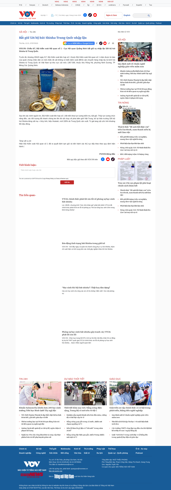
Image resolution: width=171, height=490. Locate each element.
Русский (126, 5)
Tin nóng (123, 102)
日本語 (77, 5)
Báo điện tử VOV (124, 32)
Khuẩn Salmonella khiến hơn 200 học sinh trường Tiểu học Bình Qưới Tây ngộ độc (136, 73)
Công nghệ (97, 23)
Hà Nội (43, 15)
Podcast (159, 23)
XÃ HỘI (23, 32)
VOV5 (92, 1)
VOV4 (83, 1)
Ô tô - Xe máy (76, 23)
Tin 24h (33, 32)
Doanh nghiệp (87, 23)
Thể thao (66, 23)
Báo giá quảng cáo (55, 471)
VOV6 (101, 1)
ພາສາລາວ (112, 5)
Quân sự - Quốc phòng (146, 23)
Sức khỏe (106, 23)
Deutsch (45, 5)
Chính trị (13, 23)
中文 (20, 5)
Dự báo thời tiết (74, 379)
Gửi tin (67, 182)
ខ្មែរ (88, 5)
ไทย (150, 5)
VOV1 (57, 1)
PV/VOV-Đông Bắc (107, 154)
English (127, 15)
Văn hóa (121, 23)
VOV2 (66, 1)
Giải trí (128, 23)
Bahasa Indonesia (61, 5)
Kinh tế (42, 23)
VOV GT (111, 1)
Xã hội (20, 23)
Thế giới (26, 23)
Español (139, 5)
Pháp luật (58, 23)
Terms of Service (60, 178)
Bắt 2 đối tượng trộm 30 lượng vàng (134, 154)
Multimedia (35, 23)
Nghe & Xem (113, 15)
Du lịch (134, 23)
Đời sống (114, 23)
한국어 (99, 5)
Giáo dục (115, 379)
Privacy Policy (50, 178)
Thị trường (50, 23)
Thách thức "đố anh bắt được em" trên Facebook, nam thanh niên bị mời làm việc (135, 192)
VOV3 (74, 1)
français (32, 5)
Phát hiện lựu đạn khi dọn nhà (132, 143)
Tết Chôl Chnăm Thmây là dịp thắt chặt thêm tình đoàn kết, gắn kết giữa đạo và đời (136, 82)
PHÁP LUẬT (124, 159)
